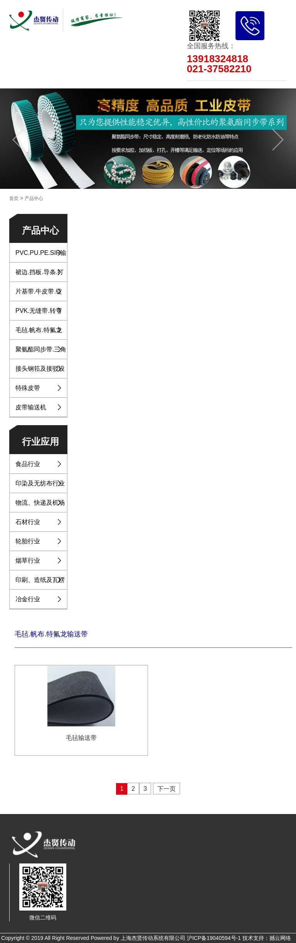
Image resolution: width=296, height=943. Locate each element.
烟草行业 (27, 560)
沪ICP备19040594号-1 (214, 938)
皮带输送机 (30, 407)
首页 (13, 198)
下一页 (166, 788)
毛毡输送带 (81, 737)
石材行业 (27, 522)
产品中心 (34, 198)
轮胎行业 (27, 541)
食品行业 (27, 464)
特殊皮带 (27, 388)
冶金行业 (27, 599)
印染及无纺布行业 (40, 483)
